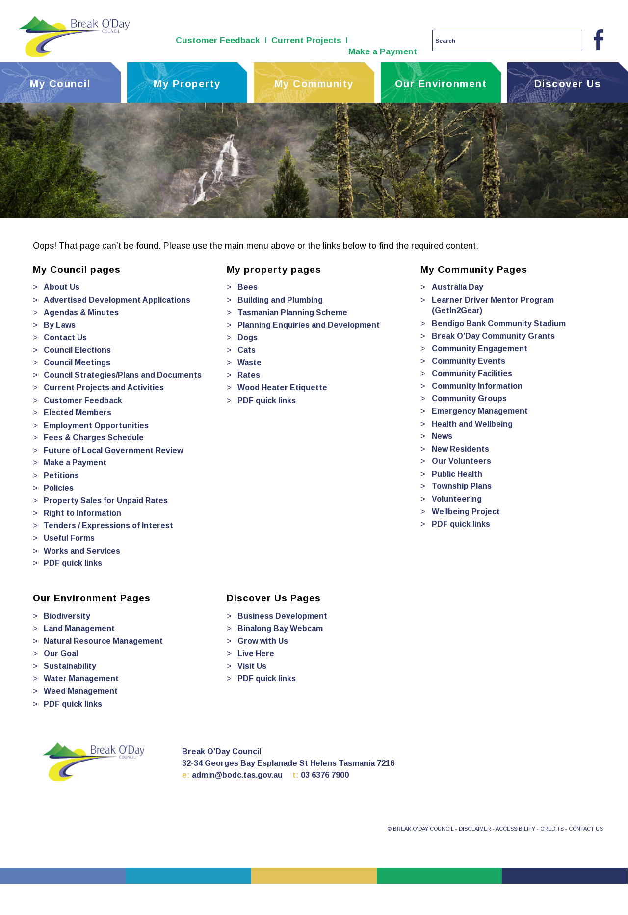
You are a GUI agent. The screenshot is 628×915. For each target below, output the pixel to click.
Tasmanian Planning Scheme (292, 312)
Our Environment (441, 83)
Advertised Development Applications (117, 300)
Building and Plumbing (280, 300)
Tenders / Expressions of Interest (108, 525)
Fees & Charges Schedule (94, 437)
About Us (61, 287)
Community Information (477, 386)
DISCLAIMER (475, 829)
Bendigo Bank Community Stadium (499, 323)
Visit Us (251, 666)
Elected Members (77, 412)
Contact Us (65, 337)
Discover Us (568, 83)
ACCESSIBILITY (515, 829)
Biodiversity (67, 616)
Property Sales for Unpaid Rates (106, 500)
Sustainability (70, 666)
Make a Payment (382, 51)
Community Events (468, 361)
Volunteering (457, 499)
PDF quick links (73, 563)
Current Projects (306, 40)
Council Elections (77, 350)
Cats (246, 350)
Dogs (247, 337)
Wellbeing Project (466, 512)
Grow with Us (262, 641)
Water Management (81, 678)
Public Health (457, 474)
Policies (59, 488)
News (442, 436)
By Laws (60, 325)
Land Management (79, 628)
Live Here (255, 653)
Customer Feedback (218, 40)
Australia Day (457, 287)
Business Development (282, 616)
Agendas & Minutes (81, 312)
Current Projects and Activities (104, 387)
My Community (314, 83)
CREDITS (552, 829)
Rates (248, 375)
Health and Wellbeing (472, 424)
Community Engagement (479, 348)
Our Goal (61, 653)
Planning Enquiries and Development (308, 325)
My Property (187, 83)
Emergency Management (480, 411)
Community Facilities (472, 373)
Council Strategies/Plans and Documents (123, 375)
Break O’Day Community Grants (493, 336)
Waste (249, 362)
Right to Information (82, 513)
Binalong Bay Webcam (280, 628)
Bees (247, 287)
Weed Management (81, 691)
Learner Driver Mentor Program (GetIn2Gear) (493, 305)
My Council (60, 83)
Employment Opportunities (96, 425)
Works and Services (82, 551)
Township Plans (462, 486)
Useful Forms (69, 538)
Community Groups (469, 398)
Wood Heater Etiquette (282, 387)
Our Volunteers (461, 461)
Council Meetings (77, 362)
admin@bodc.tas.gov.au (237, 775)
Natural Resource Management (103, 641)
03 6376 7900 (325, 775)
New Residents (460, 449)
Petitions (61, 475)
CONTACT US (586, 829)
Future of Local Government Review (113, 450)
